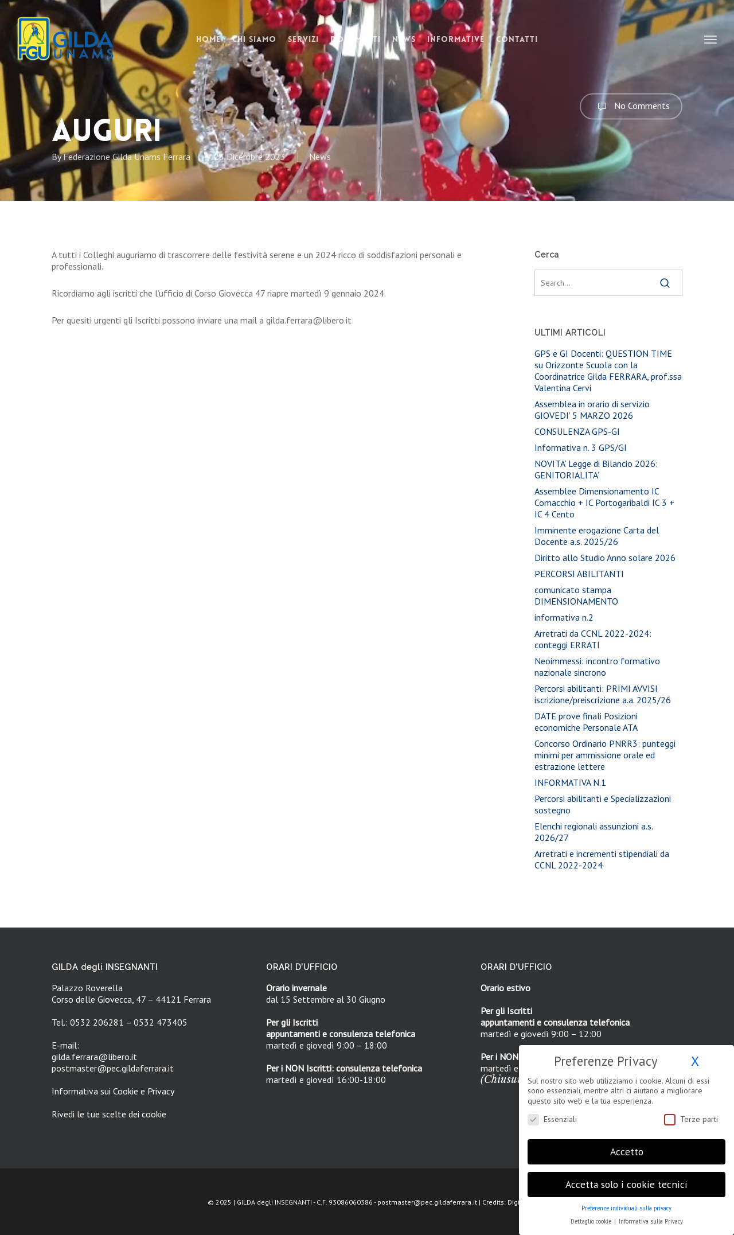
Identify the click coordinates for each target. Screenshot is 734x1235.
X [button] (695, 1053)
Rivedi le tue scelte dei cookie (109, 1114)
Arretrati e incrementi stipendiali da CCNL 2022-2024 (601, 859)
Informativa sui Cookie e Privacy (113, 1091)
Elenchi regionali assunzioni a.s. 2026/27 (593, 831)
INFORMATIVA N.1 (570, 782)
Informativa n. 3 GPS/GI (580, 447)
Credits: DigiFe (504, 1202)
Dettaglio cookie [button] (592, 1214)
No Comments (631, 106)
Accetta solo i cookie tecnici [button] (626, 1176)
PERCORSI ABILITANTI (579, 573)
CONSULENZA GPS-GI (577, 431)
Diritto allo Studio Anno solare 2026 (605, 557)
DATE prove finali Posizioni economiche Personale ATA (586, 721)
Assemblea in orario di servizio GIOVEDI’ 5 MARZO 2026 (592, 409)
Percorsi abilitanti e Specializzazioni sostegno (602, 804)
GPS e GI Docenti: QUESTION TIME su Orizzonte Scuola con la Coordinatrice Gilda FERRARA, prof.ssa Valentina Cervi (608, 371)
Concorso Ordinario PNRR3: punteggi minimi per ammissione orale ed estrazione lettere (605, 755)
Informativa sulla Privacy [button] (651, 1214)
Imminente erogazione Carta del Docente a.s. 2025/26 (596, 535)
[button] (711, 39)
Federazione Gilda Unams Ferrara (126, 156)
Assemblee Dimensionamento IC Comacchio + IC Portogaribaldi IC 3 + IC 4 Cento (604, 502)
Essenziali (552, 1111)
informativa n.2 (564, 617)
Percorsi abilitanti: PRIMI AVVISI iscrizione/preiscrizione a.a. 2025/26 (602, 694)
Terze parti (691, 1111)
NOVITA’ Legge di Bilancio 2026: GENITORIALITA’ (596, 469)
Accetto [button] (626, 1144)
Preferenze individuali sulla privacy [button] (626, 1201)
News (320, 156)
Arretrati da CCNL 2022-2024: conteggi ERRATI (592, 639)
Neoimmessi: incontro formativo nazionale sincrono (597, 666)
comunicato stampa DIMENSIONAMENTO (576, 595)
